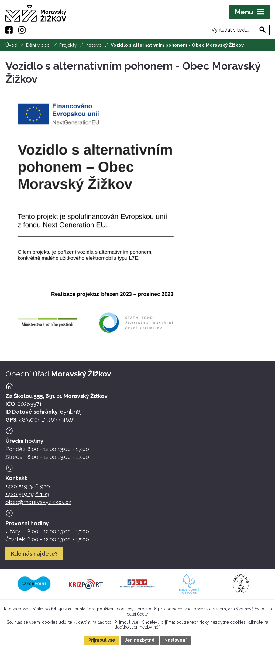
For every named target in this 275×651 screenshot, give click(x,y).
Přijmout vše (101, 640)
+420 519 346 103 (27, 494)
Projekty (68, 45)
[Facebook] (9, 30)
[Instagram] (22, 30)
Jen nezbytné (140, 640)
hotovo (94, 45)
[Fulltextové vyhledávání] (238, 30)
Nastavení (175, 640)
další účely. (138, 613)
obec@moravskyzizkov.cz (38, 502)
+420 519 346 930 (27, 486)
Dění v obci (38, 45)
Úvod (11, 45)
